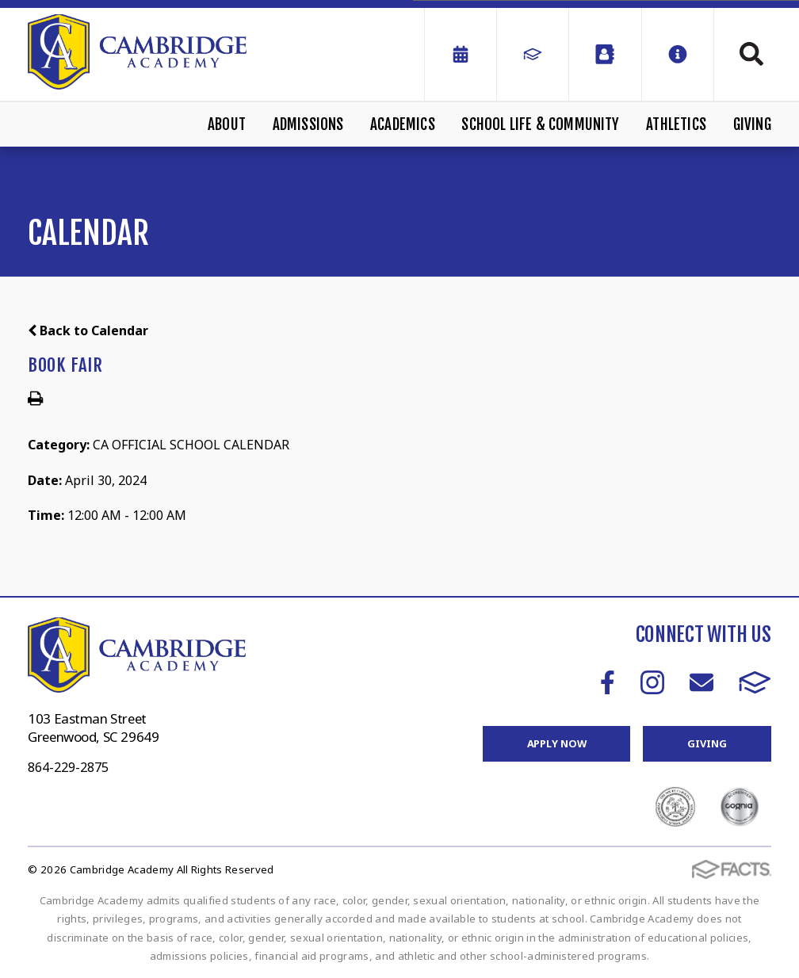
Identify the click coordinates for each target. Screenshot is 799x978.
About (227, 124)
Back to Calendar (88, 330)
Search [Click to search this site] (751, 54)
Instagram (652, 682)
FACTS (755, 682)
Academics (402, 124)
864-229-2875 (68, 767)
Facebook (607, 682)
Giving (752, 124)
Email (701, 682)
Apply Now (557, 743)
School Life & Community (540, 124)
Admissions (308, 124)
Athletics (676, 124)
